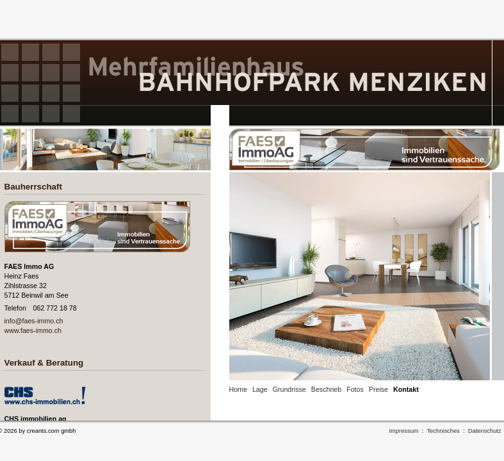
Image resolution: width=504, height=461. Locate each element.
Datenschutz (484, 431)
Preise (378, 389)
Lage (260, 389)
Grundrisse (289, 389)
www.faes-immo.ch (32, 330)
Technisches (443, 431)
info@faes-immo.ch (33, 321)
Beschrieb (326, 389)
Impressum (404, 431)
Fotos (355, 389)
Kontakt (406, 389)
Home (238, 389)
